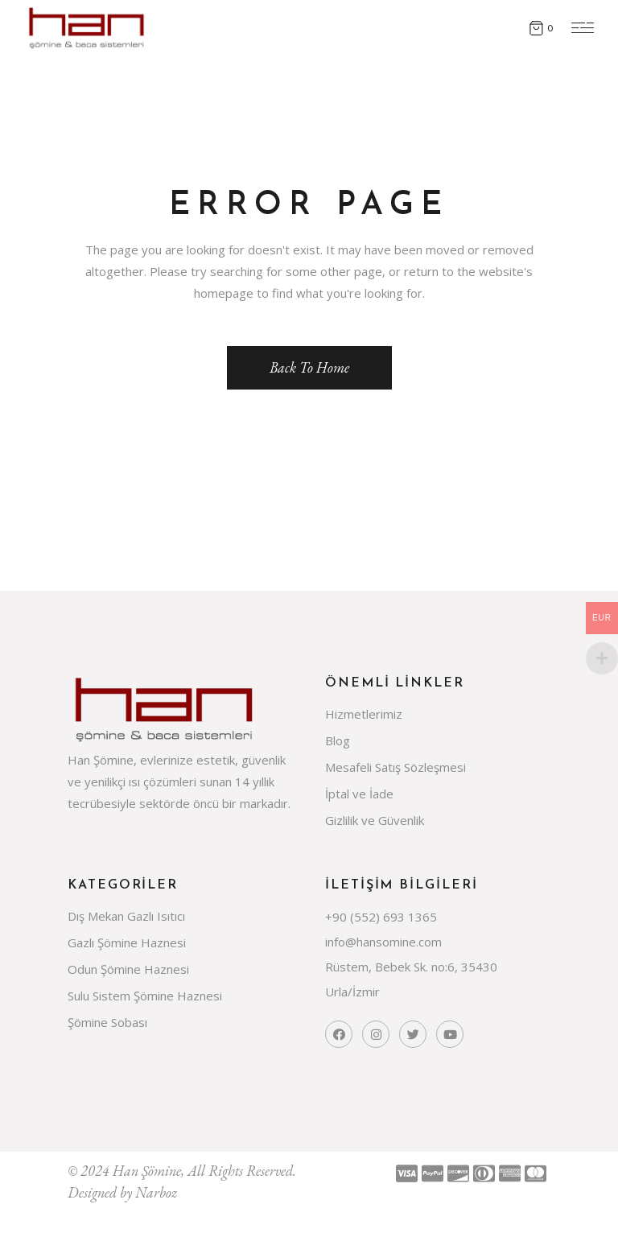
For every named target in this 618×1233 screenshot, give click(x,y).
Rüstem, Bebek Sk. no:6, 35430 (411, 967)
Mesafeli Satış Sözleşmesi (395, 767)
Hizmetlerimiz (363, 714)
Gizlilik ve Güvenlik (374, 820)
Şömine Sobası (107, 1022)
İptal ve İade (359, 794)
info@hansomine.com (383, 942)
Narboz (156, 1192)
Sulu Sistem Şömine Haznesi (145, 996)
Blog (337, 740)
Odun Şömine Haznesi (128, 969)
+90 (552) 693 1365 (381, 917)
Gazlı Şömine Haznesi (127, 942)
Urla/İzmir (352, 992)
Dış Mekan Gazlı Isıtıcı (126, 916)
